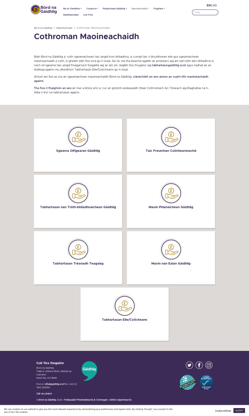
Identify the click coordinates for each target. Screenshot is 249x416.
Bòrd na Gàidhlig (47, 399)
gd (215, 5)
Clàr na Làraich (44, 393)
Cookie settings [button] (223, 410)
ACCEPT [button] (239, 410)
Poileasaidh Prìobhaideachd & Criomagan (86, 399)
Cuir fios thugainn (50, 362)
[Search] (205, 12)
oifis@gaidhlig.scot (54, 383)
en (209, 5)
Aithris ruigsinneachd (120, 399)
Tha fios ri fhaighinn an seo (52, 88)
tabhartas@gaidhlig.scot (169, 65)
